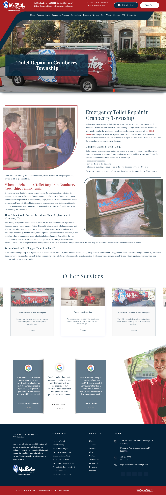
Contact (92, 456)
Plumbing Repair (59, 441)
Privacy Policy (94, 463)
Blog (103, 15)
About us (92, 445)
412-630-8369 (128, 5)
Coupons (116, 15)
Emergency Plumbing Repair (64, 463)
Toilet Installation (59, 471)
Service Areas (76, 15)
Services (92, 448)
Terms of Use (94, 459)
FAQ (124, 15)
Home (32, 15)
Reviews (95, 15)
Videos (109, 15)
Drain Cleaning (58, 445)
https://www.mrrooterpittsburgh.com (134, 465)
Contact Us (131, 15)
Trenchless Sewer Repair (62, 452)
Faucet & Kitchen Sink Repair (64, 467)
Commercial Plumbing (60, 15)
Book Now (149, 5)
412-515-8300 (125, 460)
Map (126, 444)
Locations (87, 15)
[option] (28, 395)
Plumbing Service (43, 15)
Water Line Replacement (62, 474)
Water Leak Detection (61, 459)
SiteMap (92, 471)
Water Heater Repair (60, 448)
